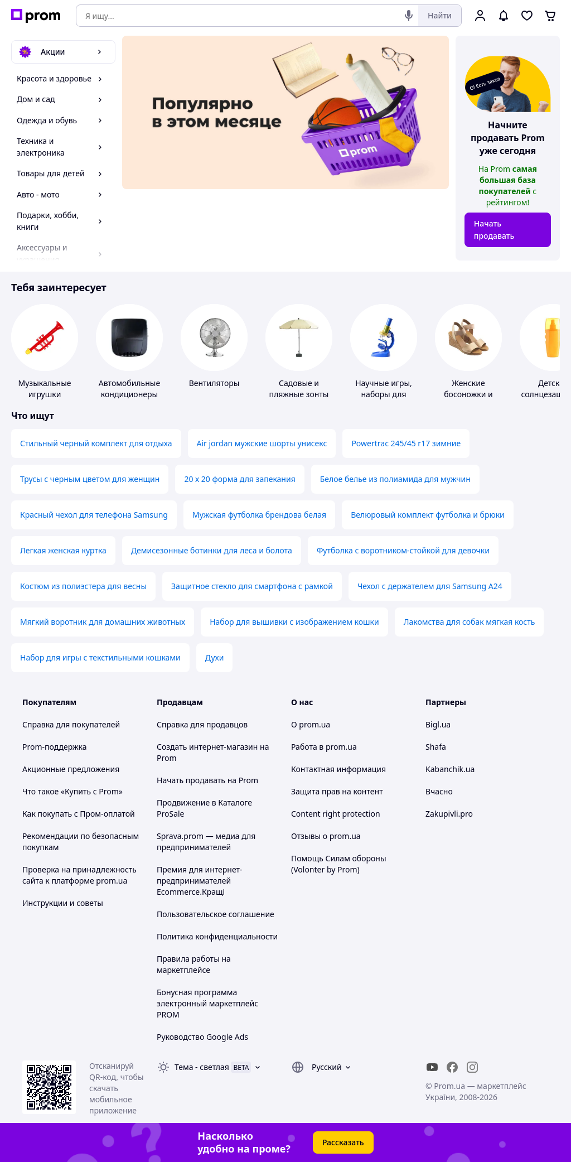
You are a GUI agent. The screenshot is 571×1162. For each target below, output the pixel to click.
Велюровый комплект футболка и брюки (428, 514)
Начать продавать (494, 229)
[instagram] (472, 1067)
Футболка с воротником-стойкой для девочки (403, 550)
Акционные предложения (70, 769)
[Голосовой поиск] (408, 15)
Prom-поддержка (54, 746)
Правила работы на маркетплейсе (194, 964)
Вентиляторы (214, 383)
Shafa (435, 746)
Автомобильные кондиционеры (129, 388)
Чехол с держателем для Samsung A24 (429, 586)
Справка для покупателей (71, 724)
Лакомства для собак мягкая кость (469, 621)
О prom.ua (310, 724)
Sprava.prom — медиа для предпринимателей (206, 841)
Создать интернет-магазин (207, 746)
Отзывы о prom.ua (326, 836)
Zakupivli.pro (449, 813)
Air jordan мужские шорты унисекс (262, 443)
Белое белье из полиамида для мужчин (395, 479)
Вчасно (439, 791)
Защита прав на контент (337, 791)
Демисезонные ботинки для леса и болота (211, 550)
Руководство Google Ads (202, 1036)
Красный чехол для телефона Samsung (94, 514)
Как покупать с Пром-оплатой (78, 813)
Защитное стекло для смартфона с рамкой (252, 586)
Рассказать (343, 1142)
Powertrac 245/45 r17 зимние (406, 443)
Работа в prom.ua (324, 746)
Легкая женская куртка (63, 550)
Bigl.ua (438, 724)
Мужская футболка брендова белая (259, 514)
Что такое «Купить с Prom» (72, 791)
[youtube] (432, 1067)
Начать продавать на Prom (207, 780)
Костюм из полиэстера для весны (83, 586)
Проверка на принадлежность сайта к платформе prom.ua (79, 875)
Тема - (202, 1067)
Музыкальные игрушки (44, 388)
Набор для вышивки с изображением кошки (294, 621)
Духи (214, 657)
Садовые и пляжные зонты (299, 388)
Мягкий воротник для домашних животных (102, 621)
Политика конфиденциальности (217, 936)
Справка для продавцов (202, 724)
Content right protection (335, 813)
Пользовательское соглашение (215, 914)
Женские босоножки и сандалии (468, 394)
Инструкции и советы (62, 903)
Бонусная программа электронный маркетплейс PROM (207, 1003)
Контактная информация (338, 769)
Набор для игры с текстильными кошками (100, 657)
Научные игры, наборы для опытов (383, 394)
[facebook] (452, 1067)
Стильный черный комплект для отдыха (96, 443)
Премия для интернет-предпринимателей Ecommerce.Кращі (199, 880)
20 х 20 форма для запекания (239, 479)
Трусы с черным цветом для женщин (89, 479)
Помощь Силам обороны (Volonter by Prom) (338, 864)
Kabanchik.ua (450, 769)
